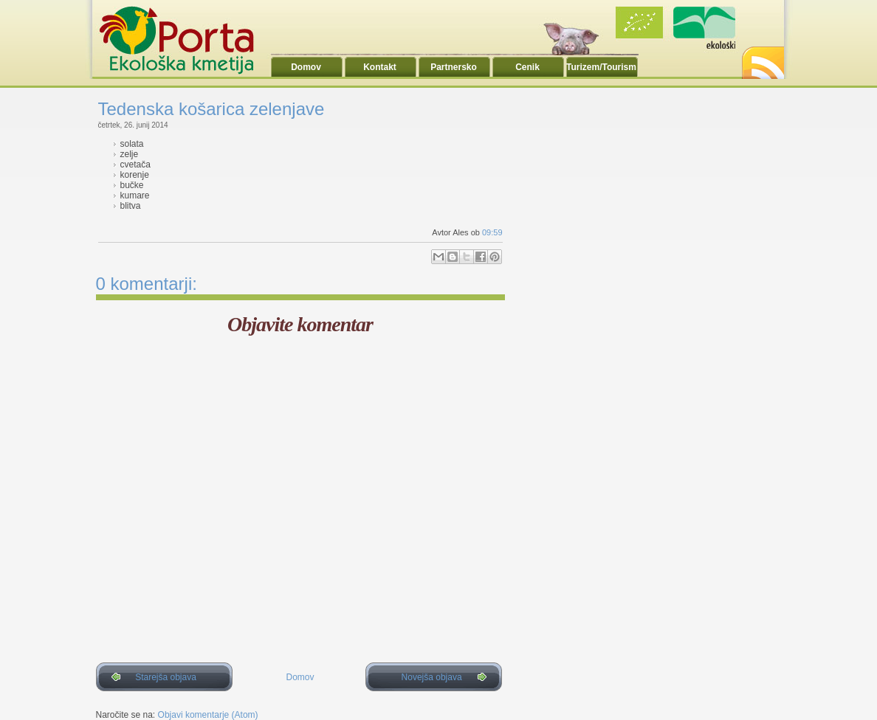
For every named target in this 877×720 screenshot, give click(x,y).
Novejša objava (432, 677)
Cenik (527, 67)
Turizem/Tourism (601, 67)
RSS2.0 (762, 58)
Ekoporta (184, 40)
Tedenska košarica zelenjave (211, 109)
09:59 (492, 232)
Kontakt (379, 67)
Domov (306, 67)
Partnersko (453, 67)
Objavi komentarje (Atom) (208, 715)
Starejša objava (165, 677)
